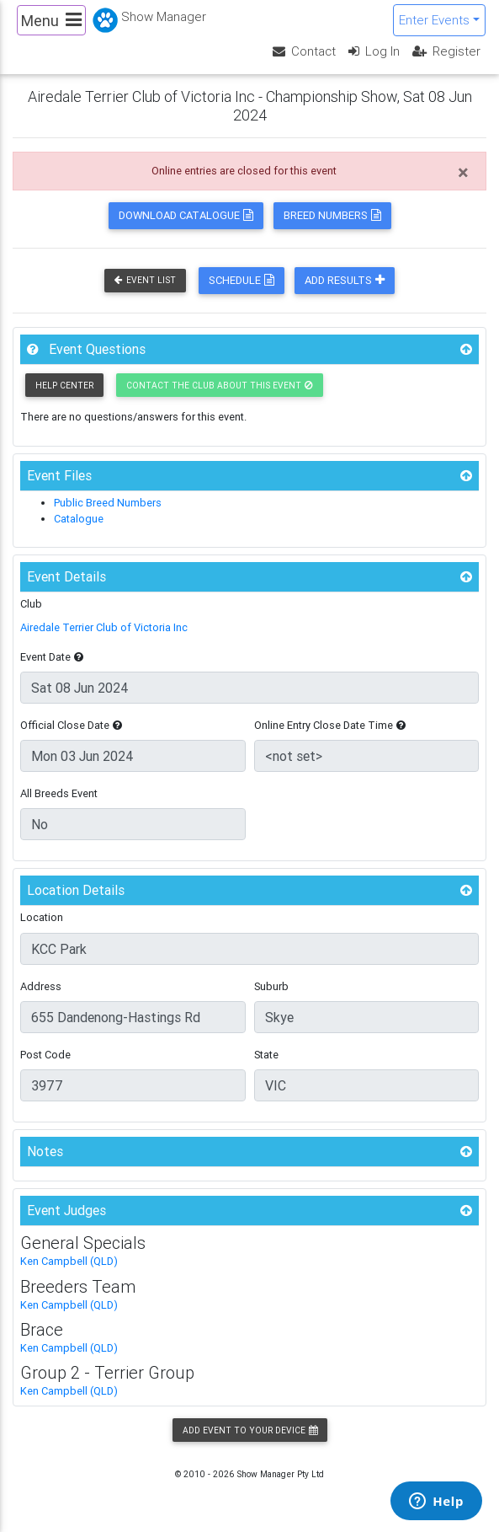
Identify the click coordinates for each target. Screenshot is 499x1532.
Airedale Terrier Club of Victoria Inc (104, 627)
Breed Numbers (332, 215)
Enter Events (434, 20)
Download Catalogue (186, 215)
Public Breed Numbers (108, 502)
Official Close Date (71, 725)
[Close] (463, 173)
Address (40, 986)
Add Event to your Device (250, 1430)
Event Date (51, 657)
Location (41, 917)
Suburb (271, 986)
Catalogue (79, 519)
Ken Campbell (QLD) (69, 1261)
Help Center (64, 385)
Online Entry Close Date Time (330, 725)
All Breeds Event (59, 793)
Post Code (45, 1054)
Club (31, 604)
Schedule (241, 280)
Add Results (345, 280)
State (266, 1054)
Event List (145, 280)
